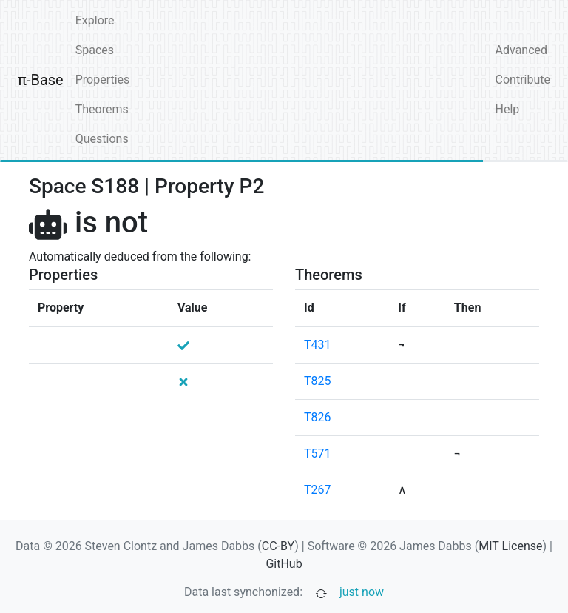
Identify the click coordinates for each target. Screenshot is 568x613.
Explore (95, 20)
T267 (317, 490)
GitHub (284, 564)
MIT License (510, 546)
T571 (317, 453)
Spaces (94, 50)
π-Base (41, 80)
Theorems (102, 109)
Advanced (522, 50)
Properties (102, 80)
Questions (102, 139)
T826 (317, 417)
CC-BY (278, 546)
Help (508, 109)
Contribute (523, 80)
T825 (317, 381)
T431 (317, 345)
